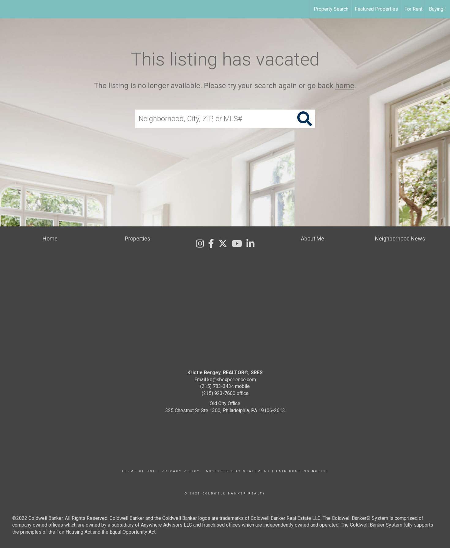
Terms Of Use (139, 471)
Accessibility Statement (238, 471)
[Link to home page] (8, 9)
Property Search (331, 9)
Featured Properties (376, 9)
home (344, 85)
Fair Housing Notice (302, 471)
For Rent (413, 9)
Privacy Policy (181, 471)
